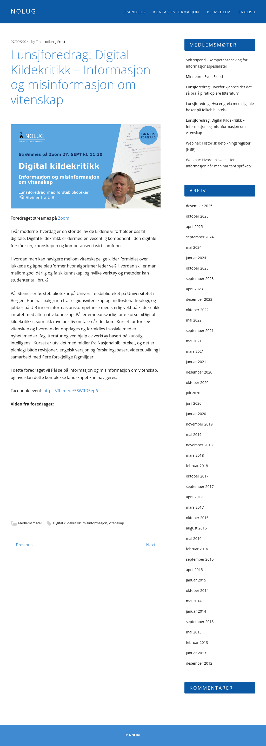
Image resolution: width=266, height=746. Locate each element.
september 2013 (200, 621)
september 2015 (200, 559)
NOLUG (23, 11)
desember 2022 (199, 299)
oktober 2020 (197, 382)
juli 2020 (193, 392)
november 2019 (199, 424)
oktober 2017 (197, 476)
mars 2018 (195, 455)
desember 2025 (199, 205)
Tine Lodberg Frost (50, 41)
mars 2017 (195, 507)
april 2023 (194, 288)
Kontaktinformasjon (176, 11)
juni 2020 (194, 403)
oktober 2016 (197, 517)
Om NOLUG (134, 11)
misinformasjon (95, 523)
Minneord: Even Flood (204, 76)
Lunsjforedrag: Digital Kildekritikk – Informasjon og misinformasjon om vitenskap (216, 126)
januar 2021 (196, 361)
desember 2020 (199, 372)
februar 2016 (197, 548)
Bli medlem (219, 11)
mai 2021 (194, 340)
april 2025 (194, 226)
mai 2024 (194, 247)
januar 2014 (196, 611)
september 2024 (200, 236)
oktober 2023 (197, 268)
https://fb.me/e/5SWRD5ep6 (70, 391)
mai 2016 (194, 538)
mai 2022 (194, 320)
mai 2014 (194, 600)
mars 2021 (195, 351)
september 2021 (200, 330)
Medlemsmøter (30, 523)
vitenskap (116, 523)
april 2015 (194, 569)
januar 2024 (196, 257)
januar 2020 (196, 413)
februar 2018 (197, 465)
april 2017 (194, 496)
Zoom (63, 218)
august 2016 (196, 528)
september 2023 (200, 278)
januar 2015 (196, 580)
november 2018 (199, 444)
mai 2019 (194, 434)
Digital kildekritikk (67, 523)
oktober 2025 (197, 216)
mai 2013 (194, 632)
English (246, 11)
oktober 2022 (197, 309)
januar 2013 (196, 652)
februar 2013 (197, 642)
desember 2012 (199, 663)
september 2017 (200, 486)
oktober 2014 (197, 590)
